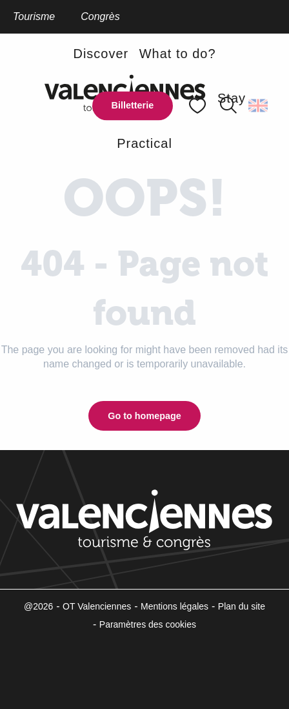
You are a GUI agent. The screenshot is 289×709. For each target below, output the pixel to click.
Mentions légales (174, 606)
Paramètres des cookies (147, 624)
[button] (259, 106)
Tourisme (34, 16)
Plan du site (241, 606)
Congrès (100, 16)
